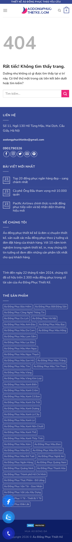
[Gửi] (65, 93)
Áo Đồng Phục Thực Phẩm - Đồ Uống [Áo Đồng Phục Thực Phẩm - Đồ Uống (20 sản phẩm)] (24, 480)
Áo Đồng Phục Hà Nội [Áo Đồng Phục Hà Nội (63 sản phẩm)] (44, 318)
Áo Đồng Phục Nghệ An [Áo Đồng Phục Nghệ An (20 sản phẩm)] (51, 456)
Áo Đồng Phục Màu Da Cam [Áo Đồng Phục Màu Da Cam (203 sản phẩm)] (19, 330)
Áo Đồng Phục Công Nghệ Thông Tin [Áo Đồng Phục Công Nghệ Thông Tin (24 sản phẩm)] (24, 312)
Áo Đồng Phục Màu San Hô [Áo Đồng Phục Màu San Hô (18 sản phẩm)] (19, 360)
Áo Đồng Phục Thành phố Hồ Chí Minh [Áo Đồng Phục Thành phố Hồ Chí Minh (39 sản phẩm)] (25, 474)
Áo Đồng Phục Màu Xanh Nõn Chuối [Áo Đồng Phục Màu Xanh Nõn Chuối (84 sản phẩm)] (23, 426)
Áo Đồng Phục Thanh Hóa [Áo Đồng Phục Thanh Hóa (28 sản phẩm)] (51, 468)
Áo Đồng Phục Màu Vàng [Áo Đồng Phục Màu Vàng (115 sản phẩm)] (18, 372)
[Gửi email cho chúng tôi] (27, 154)
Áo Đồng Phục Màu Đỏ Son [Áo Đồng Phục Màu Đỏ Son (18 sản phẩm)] (47, 450)
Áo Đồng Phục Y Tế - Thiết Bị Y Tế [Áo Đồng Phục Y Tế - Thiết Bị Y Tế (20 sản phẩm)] (22, 498)
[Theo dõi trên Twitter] (20, 154)
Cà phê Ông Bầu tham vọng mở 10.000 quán (40, 192)
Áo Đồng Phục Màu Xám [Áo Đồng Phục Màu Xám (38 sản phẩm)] (17, 444)
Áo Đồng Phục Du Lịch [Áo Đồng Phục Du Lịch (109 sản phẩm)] (16, 318)
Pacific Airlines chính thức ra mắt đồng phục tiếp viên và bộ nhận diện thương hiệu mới (39, 207)
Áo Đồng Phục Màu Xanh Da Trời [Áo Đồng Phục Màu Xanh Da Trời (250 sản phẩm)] (22, 402)
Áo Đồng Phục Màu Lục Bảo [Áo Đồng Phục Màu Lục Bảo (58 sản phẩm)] (19, 342)
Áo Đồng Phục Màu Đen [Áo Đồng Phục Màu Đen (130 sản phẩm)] (47, 444)
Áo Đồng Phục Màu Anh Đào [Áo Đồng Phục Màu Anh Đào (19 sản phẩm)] (19, 324)
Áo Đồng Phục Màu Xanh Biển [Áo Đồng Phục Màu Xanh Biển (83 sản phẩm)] (20, 384)
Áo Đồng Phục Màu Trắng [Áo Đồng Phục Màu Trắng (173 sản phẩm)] (51, 360)
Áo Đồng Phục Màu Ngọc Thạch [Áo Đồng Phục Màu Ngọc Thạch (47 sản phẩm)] (21, 354)
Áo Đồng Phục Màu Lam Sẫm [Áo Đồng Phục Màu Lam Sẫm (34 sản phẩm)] (20, 336)
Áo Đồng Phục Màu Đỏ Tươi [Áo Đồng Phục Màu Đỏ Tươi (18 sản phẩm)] (19, 456)
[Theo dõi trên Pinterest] (34, 154)
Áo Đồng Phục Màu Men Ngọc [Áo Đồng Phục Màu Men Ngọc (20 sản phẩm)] (20, 348)
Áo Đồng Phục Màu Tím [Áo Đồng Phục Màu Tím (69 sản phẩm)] (17, 366)
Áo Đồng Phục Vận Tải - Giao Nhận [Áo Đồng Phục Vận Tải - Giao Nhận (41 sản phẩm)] (23, 486)
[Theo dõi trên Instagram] (13, 154)
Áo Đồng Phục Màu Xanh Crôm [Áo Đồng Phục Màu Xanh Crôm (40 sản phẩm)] (21, 390)
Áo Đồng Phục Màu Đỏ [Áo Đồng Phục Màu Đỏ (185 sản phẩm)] (16, 450)
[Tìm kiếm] (59, 10)
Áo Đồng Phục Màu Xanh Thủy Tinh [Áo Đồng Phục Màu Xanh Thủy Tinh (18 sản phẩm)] (23, 438)
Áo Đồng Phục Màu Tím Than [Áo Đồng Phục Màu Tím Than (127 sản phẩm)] (50, 366)
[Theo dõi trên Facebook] (6, 154)
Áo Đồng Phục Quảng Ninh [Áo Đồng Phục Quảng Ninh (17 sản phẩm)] (18, 468)
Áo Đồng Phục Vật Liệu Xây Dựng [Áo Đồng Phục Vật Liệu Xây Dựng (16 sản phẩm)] (22, 492)
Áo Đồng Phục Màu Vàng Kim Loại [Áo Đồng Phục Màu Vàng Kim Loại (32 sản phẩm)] (23, 378)
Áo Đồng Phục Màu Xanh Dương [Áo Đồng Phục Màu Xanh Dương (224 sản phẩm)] (21, 408)
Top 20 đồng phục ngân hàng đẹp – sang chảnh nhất (40, 180)
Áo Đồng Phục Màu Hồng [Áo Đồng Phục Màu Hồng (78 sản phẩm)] (52, 330)
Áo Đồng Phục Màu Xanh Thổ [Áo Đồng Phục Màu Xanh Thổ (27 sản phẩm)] (20, 432)
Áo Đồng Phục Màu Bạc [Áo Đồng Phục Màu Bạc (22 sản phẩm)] (52, 324)
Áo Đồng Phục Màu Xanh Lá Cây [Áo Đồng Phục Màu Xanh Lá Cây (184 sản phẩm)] (22, 414)
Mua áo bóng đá (36, 531)
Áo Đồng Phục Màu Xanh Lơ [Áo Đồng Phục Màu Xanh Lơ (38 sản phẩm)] (19, 420)
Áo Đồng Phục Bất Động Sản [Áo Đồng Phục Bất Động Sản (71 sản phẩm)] (51, 306)
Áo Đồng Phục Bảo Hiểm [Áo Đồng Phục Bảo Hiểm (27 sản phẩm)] (17, 306)
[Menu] (5, 10)
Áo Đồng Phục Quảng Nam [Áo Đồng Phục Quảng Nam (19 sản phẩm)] (51, 462)
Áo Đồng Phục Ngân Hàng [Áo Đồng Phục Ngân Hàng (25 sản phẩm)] (18, 462)
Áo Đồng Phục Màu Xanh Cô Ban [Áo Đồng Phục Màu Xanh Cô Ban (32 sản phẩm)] (22, 396)
